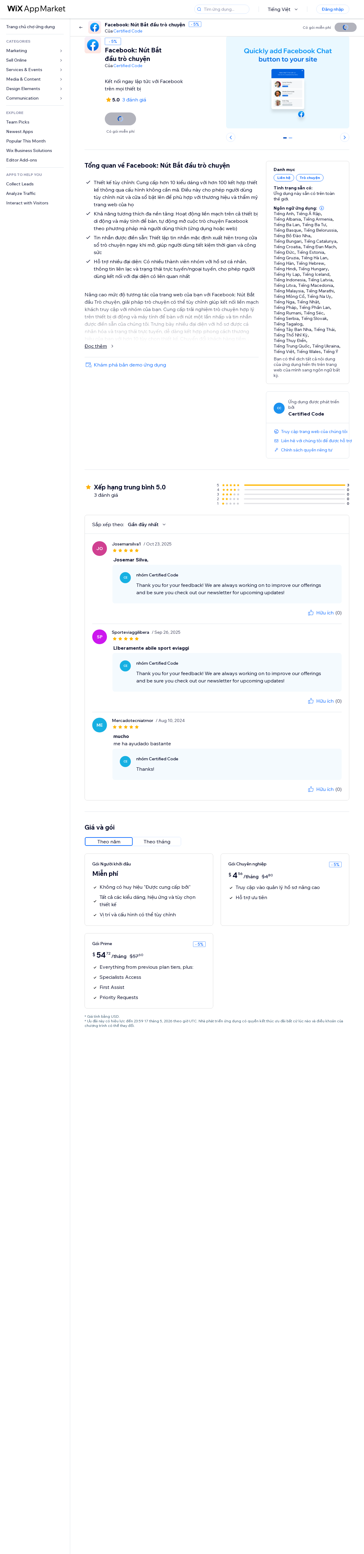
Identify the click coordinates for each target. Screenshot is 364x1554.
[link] (35, 27)
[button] (321, 208)
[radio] (109, 841)
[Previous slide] (230, 137)
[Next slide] (344, 137)
